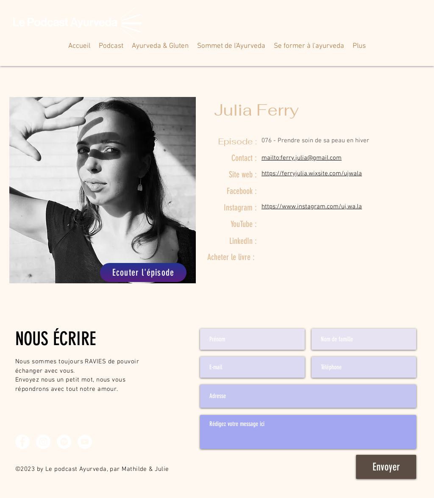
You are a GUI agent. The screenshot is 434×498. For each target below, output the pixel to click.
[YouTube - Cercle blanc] (85, 441)
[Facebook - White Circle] (22, 441)
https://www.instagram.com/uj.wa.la (312, 206)
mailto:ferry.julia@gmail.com (302, 158)
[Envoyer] (386, 467)
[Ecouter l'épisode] (143, 272)
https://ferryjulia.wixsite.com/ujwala (312, 173)
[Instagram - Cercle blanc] (43, 441)
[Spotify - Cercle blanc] (64, 441)
